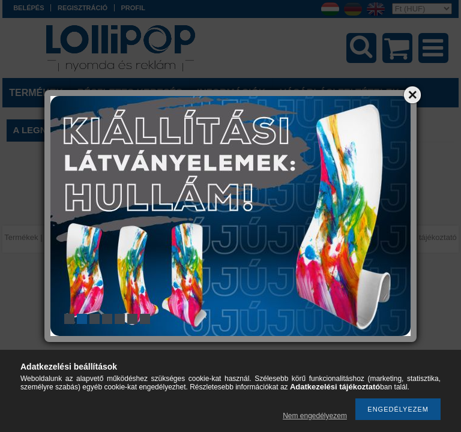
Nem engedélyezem (315, 416)
